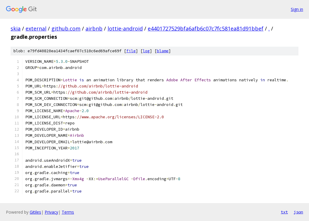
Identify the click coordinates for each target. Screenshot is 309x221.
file (131, 50)
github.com (65, 28)
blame (163, 50)
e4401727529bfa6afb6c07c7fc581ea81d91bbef (205, 28)
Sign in (297, 9)
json (298, 212)
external (36, 28)
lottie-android (125, 28)
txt (284, 212)
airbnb (94, 28)
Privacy (51, 212)
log (146, 50)
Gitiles (35, 212)
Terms (68, 212)
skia (16, 28)
